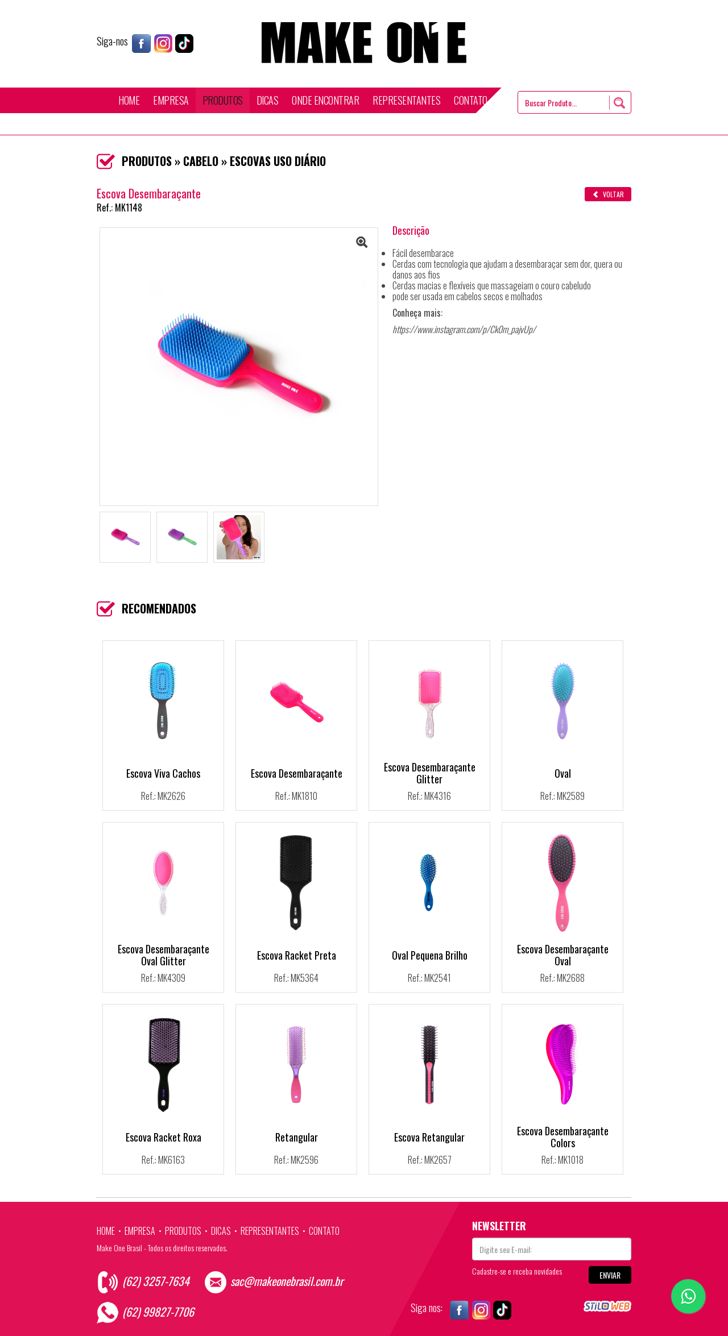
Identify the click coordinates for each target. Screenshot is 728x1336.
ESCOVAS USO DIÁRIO (278, 160)
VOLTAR (608, 194)
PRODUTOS (222, 100)
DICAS (268, 100)
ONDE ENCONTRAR (325, 100)
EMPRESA (171, 100)
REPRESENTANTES (406, 100)
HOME (128, 100)
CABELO (200, 160)
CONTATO (470, 100)
